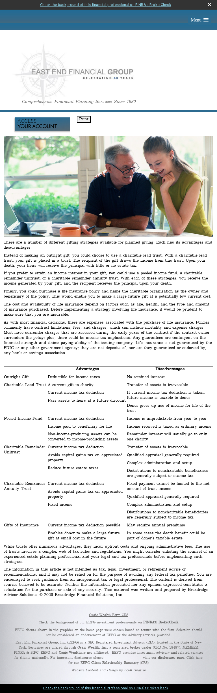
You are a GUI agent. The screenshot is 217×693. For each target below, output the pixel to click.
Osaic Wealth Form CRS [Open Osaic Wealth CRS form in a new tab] (108, 615)
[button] (199, 20)
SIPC (34, 652)
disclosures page (171, 657)
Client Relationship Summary (114, 662)
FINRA (19, 652)
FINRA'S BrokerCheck (160, 622)
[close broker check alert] (209, 5)
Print (83, 119)
